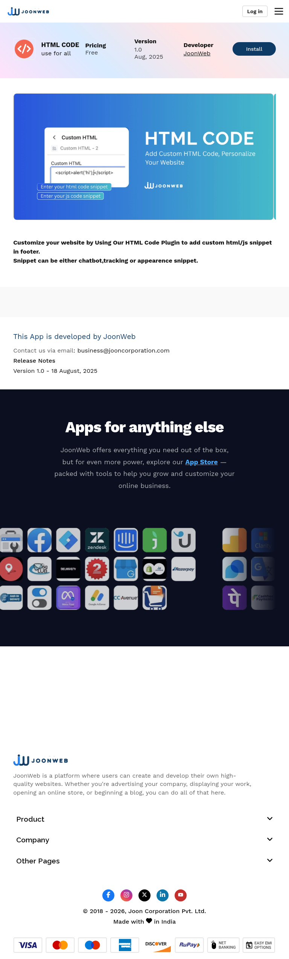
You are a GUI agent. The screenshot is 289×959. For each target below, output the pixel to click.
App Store (202, 462)
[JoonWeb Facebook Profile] (108, 895)
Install (254, 49)
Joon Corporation (153, 911)
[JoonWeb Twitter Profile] (144, 895)
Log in (255, 11)
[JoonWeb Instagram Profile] (126, 895)
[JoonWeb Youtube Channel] (180, 895)
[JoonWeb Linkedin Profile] (162, 895)
